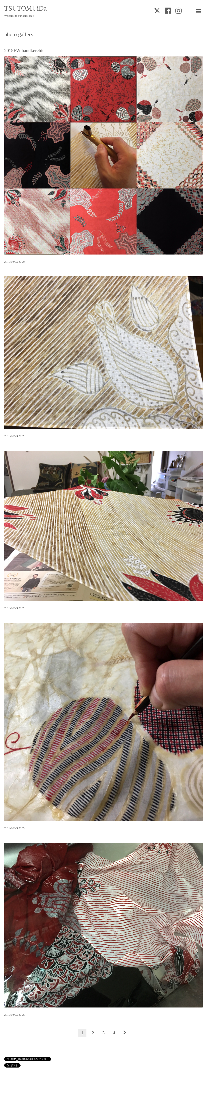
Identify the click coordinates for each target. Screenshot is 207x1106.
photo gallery (18, 34)
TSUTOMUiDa (25, 8)
